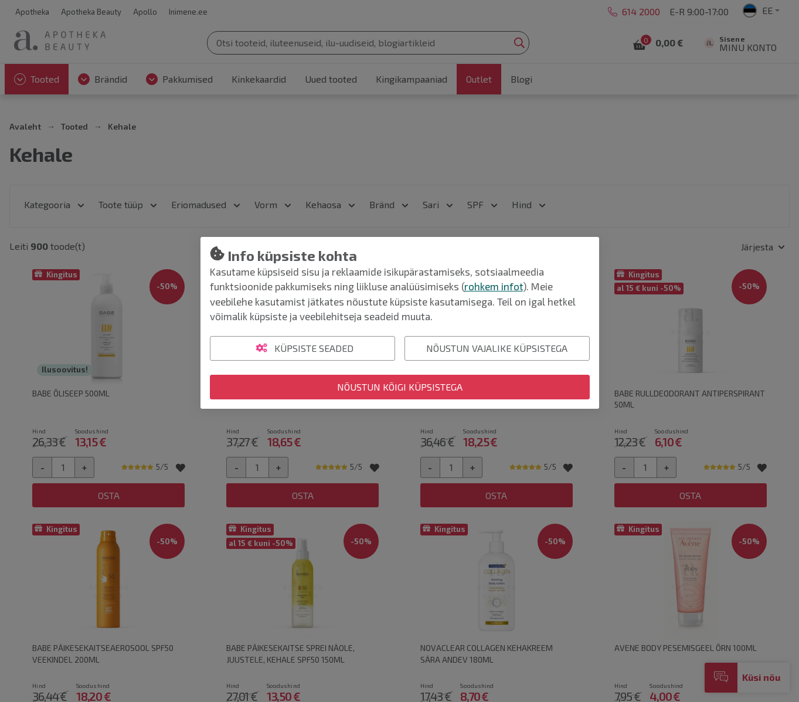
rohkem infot (493, 286)
